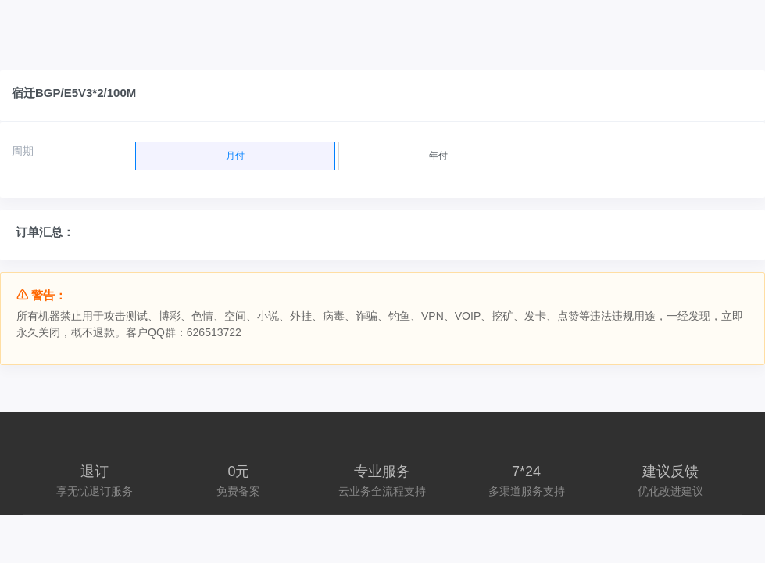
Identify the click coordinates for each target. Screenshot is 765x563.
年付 (438, 151)
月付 (235, 151)
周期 (23, 151)
